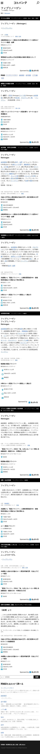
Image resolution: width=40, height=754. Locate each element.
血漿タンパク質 (16, 256)
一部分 (12, 178)
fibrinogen (7, 13)
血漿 (21, 162)
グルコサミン (12, 340)
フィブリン (14, 180)
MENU (2, 3)
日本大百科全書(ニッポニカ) (9, 544)
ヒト (5, 336)
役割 (21, 329)
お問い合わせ (22, 744)
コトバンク (26, 2)
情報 (16, 36)
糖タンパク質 (16, 164)
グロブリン (24, 98)
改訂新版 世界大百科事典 (8, 147)
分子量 (6, 167)
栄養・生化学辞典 (6, 480)
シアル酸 (35, 75)
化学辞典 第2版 (5, 313)
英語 (10, 95)
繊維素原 (27, 164)
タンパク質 (14, 176)
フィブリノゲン (7, 28)
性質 (13, 249)
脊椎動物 (24, 331)
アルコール (21, 333)
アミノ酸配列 (9, 174)
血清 (9, 266)
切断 (16, 178)
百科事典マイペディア (7, 235)
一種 (31, 98)
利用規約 (3, 744)
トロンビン (27, 176)
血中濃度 (28, 75)
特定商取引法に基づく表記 (12, 744)
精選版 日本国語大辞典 (7, 83)
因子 (16, 162)
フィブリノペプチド (12, 75)
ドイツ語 (22, 95)
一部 (5, 261)
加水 (2, 78)
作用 (33, 176)
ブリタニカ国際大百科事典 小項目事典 (12, 408)
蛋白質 (17, 98)
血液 (26, 180)
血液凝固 (4, 162)
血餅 (13, 266)
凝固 (31, 180)
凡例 (20, 36)
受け (31, 259)
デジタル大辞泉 (5, 18)
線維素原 (21, 75)
